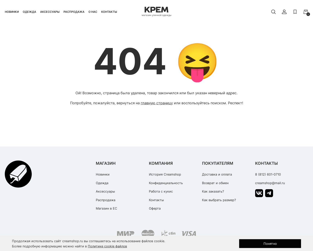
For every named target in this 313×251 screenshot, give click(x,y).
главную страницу (157, 103)
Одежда (29, 11)
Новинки (12, 11)
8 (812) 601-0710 (268, 174)
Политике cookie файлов (107, 246)
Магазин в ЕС (106, 208)
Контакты (109, 11)
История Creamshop (165, 174)
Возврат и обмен (215, 183)
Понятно (270, 244)
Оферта (155, 208)
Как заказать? (213, 191)
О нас (92, 11)
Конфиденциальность (166, 183)
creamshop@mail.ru (270, 183)
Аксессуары (49, 11)
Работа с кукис (161, 191)
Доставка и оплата (217, 174)
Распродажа (73, 11)
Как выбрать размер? (219, 200)
